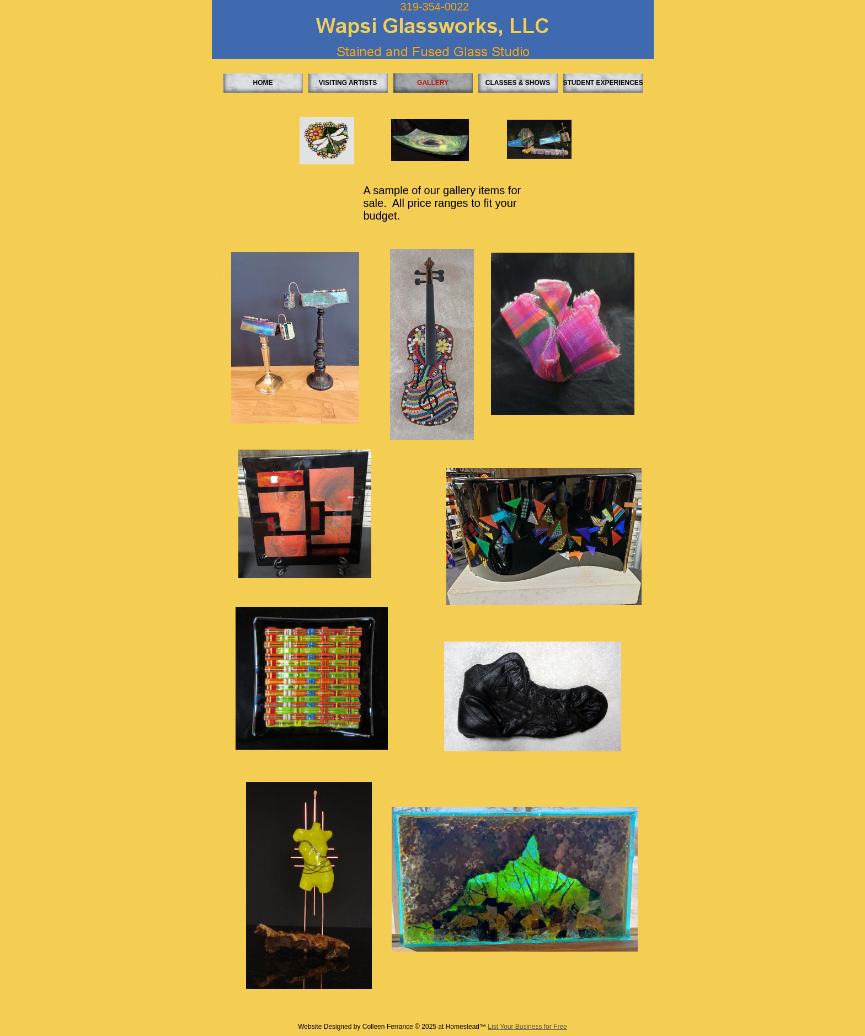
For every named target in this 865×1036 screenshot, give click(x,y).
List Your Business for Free (527, 1026)
